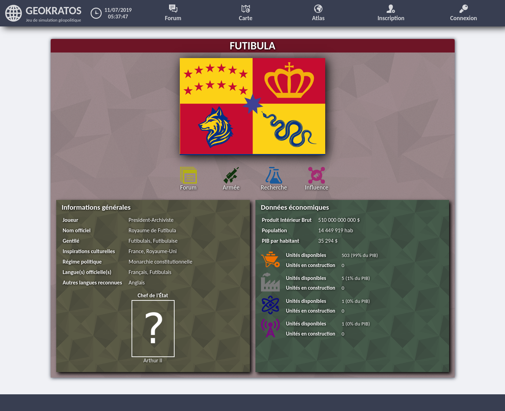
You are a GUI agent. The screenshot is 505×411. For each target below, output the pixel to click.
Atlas (318, 13)
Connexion (463, 13)
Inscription (391, 13)
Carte (245, 13)
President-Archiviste (151, 220)
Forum (173, 13)
